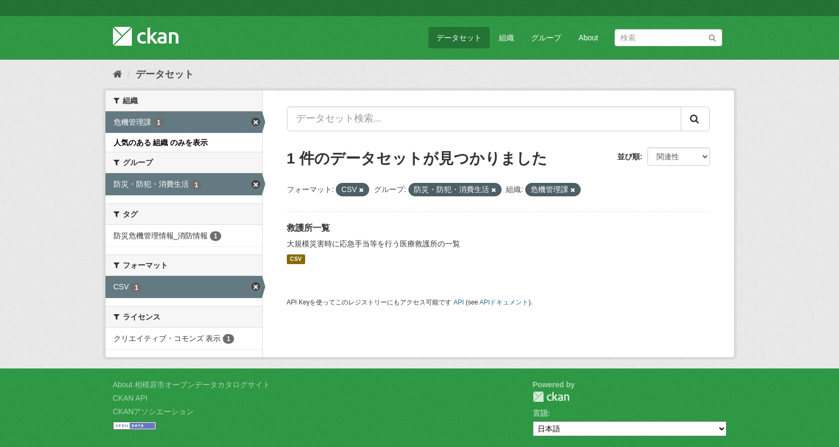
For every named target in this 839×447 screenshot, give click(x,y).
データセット (459, 37)
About (588, 37)
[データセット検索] (668, 37)
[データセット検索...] (484, 119)
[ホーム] (117, 74)
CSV (296, 259)
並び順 (628, 156)
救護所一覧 (308, 227)
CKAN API (130, 398)
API (459, 302)
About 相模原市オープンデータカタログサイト (191, 384)
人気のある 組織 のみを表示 (161, 142)
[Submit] (712, 36)
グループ (546, 37)
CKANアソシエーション (153, 411)
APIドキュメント (504, 302)
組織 (506, 37)
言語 (540, 413)
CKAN (551, 396)
